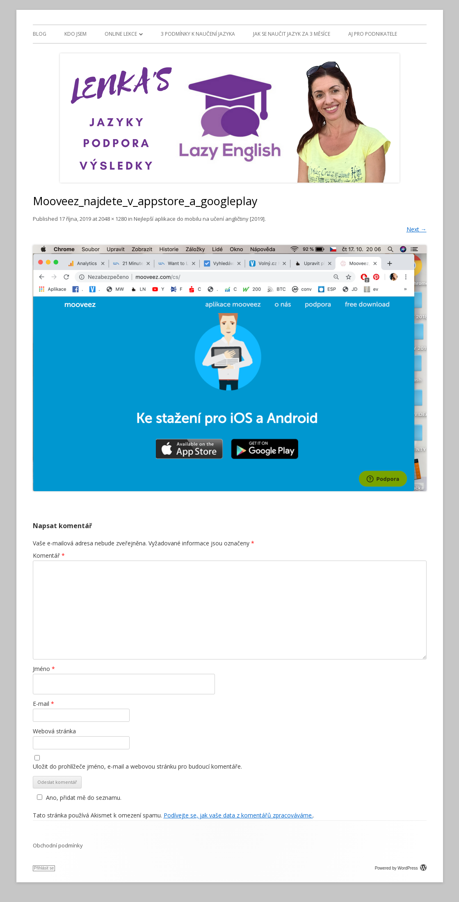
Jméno (44, 669)
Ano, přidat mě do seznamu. (77, 797)
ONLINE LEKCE (121, 33)
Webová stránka (54, 731)
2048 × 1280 (112, 218)
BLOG (39, 33)
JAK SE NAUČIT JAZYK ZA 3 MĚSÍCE (291, 33)
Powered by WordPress (401, 868)
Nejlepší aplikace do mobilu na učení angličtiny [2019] (199, 218)
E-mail (43, 703)
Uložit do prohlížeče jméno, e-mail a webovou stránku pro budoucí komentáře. (137, 766)
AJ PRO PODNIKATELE (372, 33)
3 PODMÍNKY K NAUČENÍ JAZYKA (198, 33)
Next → (416, 229)
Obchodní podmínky (58, 845)
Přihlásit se (44, 868)
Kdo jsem (75, 33)
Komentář (49, 555)
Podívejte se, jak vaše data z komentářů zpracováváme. (238, 815)
